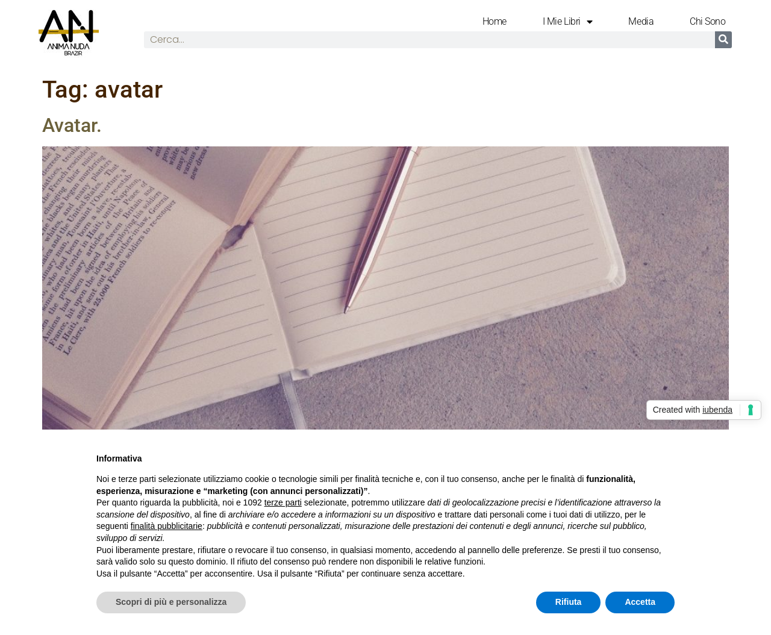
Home (494, 21)
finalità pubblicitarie (166, 526)
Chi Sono (707, 21)
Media (641, 21)
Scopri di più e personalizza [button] (171, 602)
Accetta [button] (640, 602)
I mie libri (568, 21)
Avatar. (72, 125)
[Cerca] (723, 39)
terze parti (283, 502)
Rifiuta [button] (568, 602)
